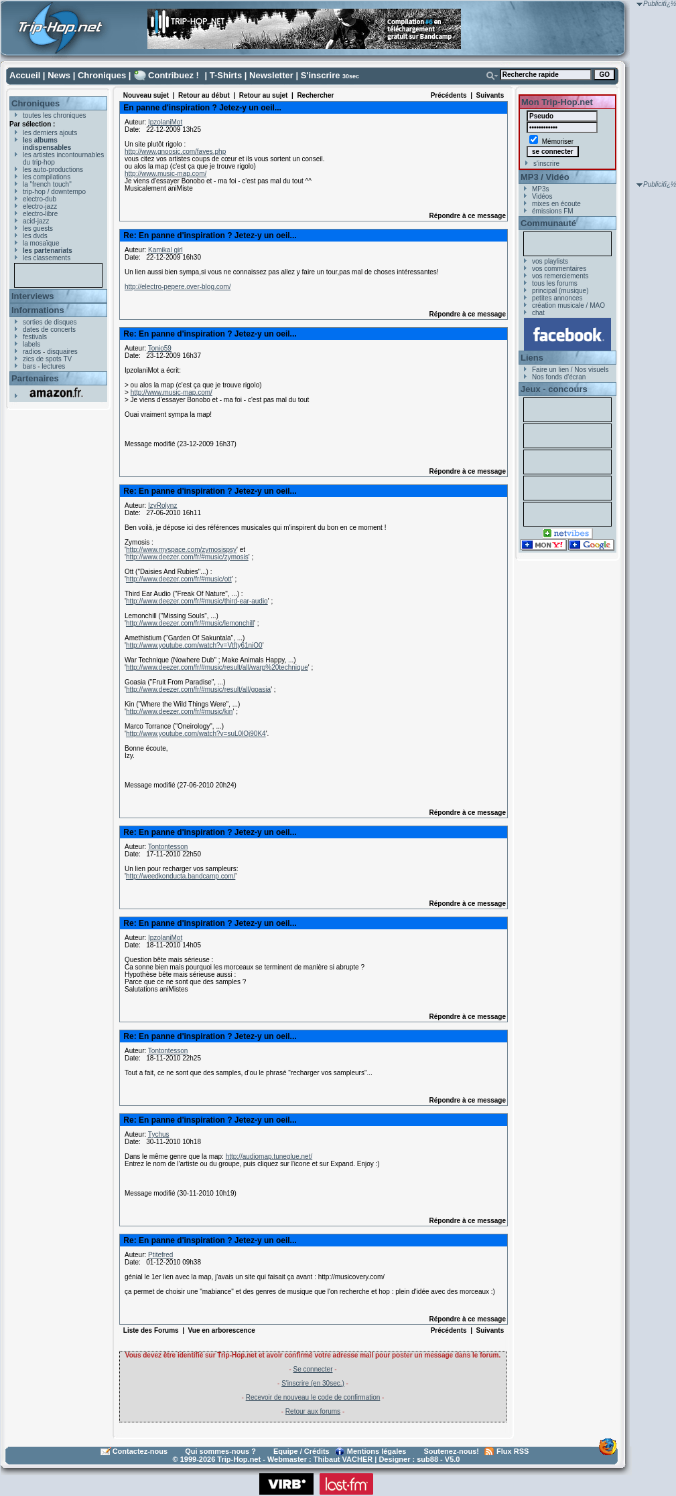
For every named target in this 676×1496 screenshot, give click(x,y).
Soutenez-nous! (452, 1451)
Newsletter (271, 75)
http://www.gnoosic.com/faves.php (175, 151)
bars (29, 366)
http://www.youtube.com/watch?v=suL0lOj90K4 (196, 733)
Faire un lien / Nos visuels (570, 369)
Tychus (159, 1134)
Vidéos (542, 196)
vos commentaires (559, 268)
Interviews (32, 296)
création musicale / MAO (568, 305)
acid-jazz (36, 221)
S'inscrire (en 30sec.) (312, 1383)
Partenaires (35, 378)
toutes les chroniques (54, 115)
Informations (37, 310)
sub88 (427, 1459)
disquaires (62, 351)
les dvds (35, 236)
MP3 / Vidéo (545, 177)
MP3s (540, 189)
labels (31, 344)
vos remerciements (560, 276)
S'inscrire (320, 75)
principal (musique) (560, 290)
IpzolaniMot (165, 122)
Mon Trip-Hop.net (557, 102)
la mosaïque (41, 243)
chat (538, 312)
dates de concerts (49, 329)
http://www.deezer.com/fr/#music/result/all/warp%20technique (217, 667)
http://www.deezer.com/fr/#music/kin (179, 711)
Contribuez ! (173, 75)
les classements (46, 258)
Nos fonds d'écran (559, 377)
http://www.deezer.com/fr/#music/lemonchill (190, 623)
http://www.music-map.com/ (165, 173)
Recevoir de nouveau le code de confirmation (313, 1397)
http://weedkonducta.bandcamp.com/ (180, 876)
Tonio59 (160, 348)
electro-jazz (40, 206)
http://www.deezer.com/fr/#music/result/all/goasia (198, 689)
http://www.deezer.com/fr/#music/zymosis (187, 557)
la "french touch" (47, 184)
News (59, 75)
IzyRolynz (162, 505)
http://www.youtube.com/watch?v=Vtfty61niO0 (194, 645)
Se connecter (313, 1369)
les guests (38, 228)
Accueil (24, 75)
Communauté (548, 223)
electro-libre (40, 213)
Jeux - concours (554, 389)
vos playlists (550, 261)
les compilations (46, 177)
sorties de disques (50, 322)
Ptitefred (160, 1254)
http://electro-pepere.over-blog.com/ (177, 286)
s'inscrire (546, 163)
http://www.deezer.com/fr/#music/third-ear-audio (197, 601)
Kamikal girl (165, 250)
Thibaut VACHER (343, 1459)
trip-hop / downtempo (54, 191)
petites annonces (557, 298)
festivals (35, 337)
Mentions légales (377, 1451)
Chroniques (102, 75)
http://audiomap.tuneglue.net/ (269, 1156)
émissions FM (552, 211)
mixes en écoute (556, 203)
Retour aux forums (312, 1411)
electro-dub (39, 199)
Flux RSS (512, 1451)
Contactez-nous (140, 1451)
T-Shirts (226, 75)
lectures (53, 366)
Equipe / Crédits (301, 1451)
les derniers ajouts (50, 132)
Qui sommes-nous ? (220, 1451)
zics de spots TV (47, 359)
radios (32, 351)
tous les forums (555, 283)
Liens (532, 358)
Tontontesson (168, 846)
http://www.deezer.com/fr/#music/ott (179, 579)
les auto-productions (53, 169)
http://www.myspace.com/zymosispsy (181, 549)
